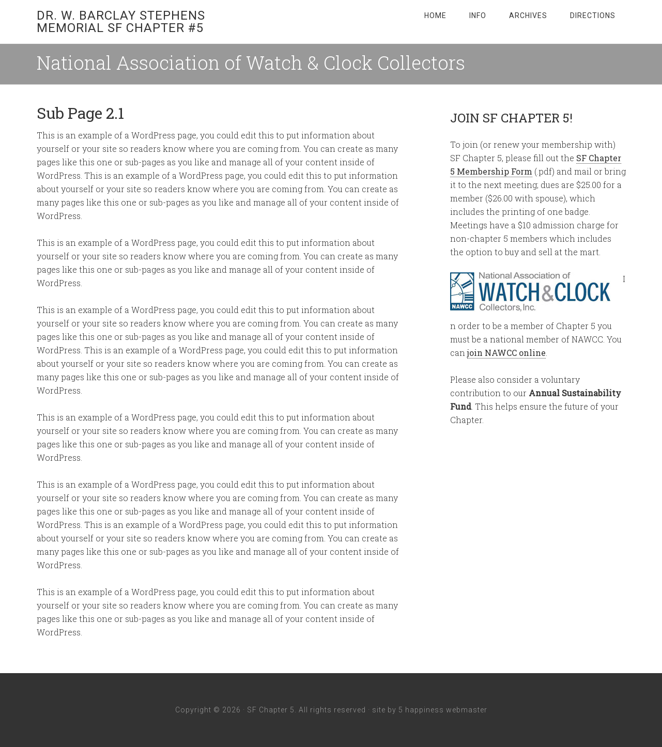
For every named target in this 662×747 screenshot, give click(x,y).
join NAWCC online (506, 352)
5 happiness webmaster (442, 710)
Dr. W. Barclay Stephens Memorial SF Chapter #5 (121, 21)
